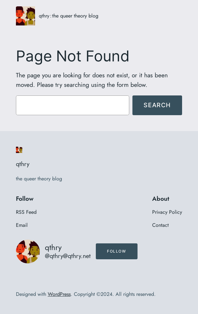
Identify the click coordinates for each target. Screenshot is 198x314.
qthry (44, 15)
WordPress (59, 294)
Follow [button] (116, 251)
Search (157, 105)
